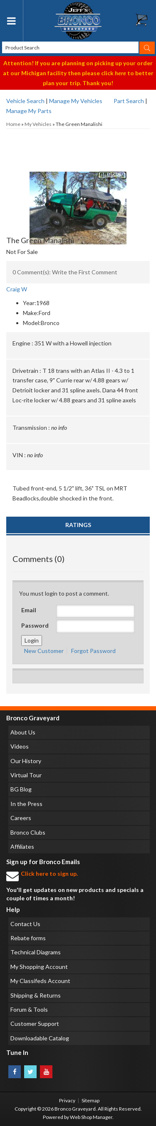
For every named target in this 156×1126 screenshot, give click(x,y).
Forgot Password (93, 650)
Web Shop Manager (91, 1117)
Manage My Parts (29, 110)
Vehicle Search (25, 100)
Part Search (129, 100)
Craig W (16, 289)
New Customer (44, 650)
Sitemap (90, 1100)
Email (28, 610)
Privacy (67, 1100)
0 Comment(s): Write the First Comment (64, 272)
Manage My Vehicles (75, 100)
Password (35, 625)
